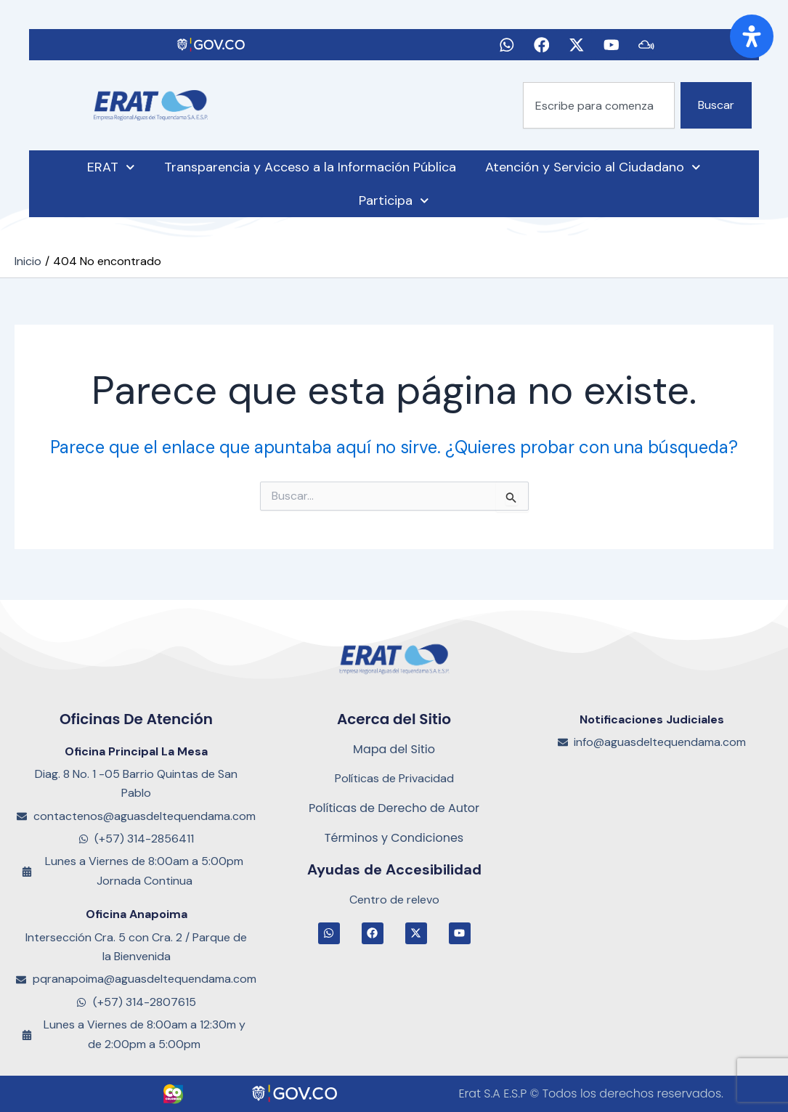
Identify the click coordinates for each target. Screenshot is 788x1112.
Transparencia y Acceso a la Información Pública (310, 172)
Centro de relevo (394, 899)
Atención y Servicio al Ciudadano (593, 172)
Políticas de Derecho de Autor (394, 808)
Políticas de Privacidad (394, 778)
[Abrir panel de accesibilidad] (751, 36)
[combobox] (599, 110)
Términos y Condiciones (394, 837)
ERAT (111, 172)
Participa (394, 206)
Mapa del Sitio (394, 749)
